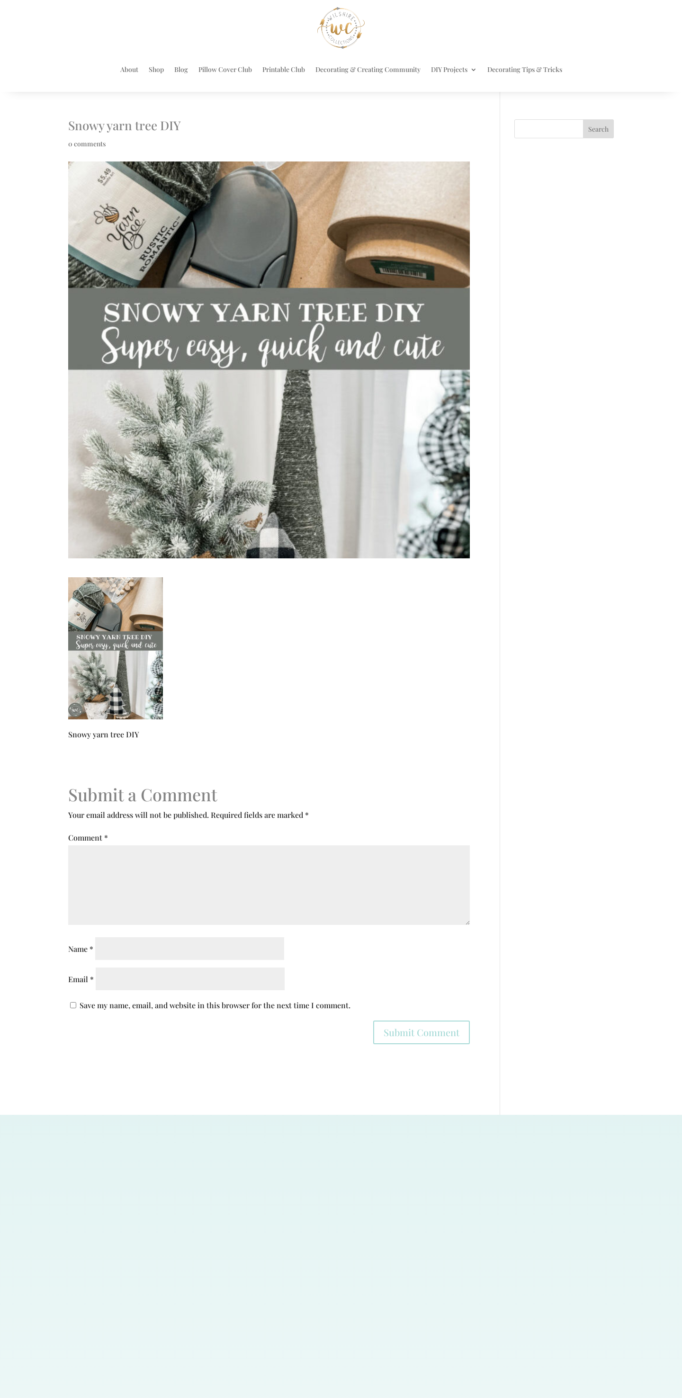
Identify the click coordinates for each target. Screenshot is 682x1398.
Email (81, 979)
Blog (181, 69)
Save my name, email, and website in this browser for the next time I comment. (215, 1005)
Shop (156, 69)
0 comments (87, 143)
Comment (88, 837)
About (129, 69)
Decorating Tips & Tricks (524, 69)
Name (80, 949)
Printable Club (283, 69)
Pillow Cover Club (225, 69)
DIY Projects (449, 69)
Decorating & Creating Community (368, 69)
